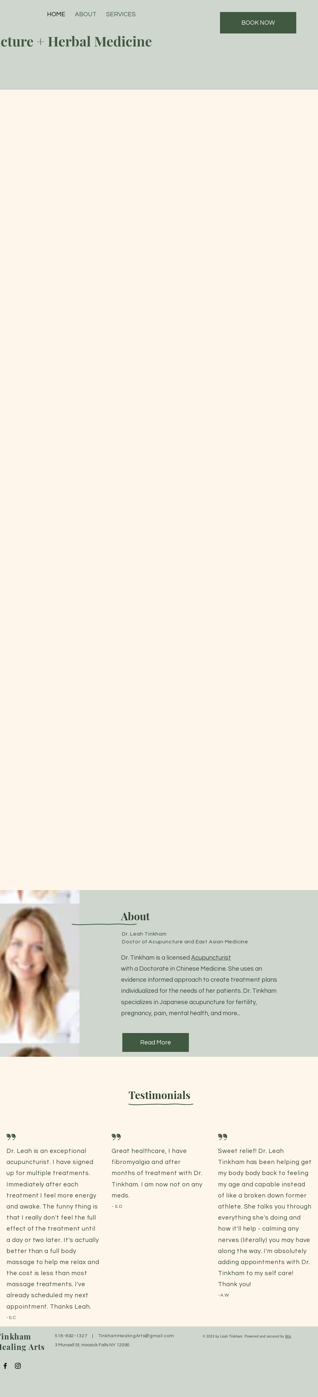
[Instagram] (18, 1366)
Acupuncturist (211, 957)
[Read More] (155, 1042)
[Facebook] (5, 1366)
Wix (288, 1336)
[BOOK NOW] (258, 22)
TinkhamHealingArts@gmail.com (136, 1336)
